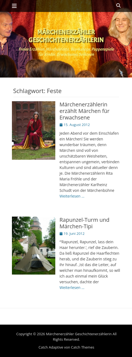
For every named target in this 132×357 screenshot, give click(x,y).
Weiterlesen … (72, 196)
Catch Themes (82, 347)
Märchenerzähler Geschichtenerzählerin (66, 36)
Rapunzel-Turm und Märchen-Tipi (85, 223)
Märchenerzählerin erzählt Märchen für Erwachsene (85, 111)
